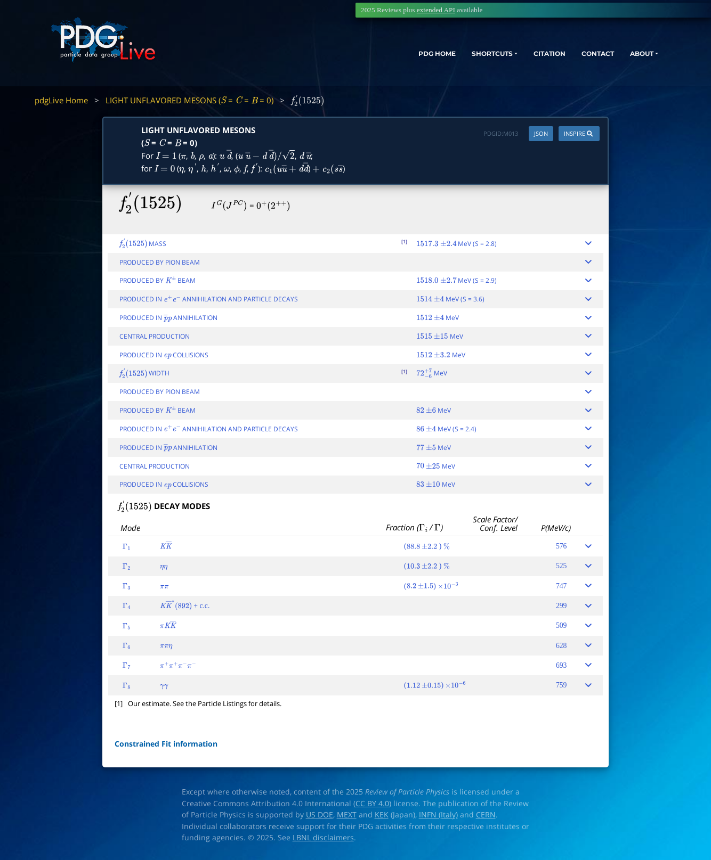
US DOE (319, 815)
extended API (436, 10)
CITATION (522, 57)
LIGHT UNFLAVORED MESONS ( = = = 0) (189, 100)
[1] (404, 241)
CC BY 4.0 (372, 803)
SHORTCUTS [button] (454, 57)
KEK (382, 815)
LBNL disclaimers (323, 837)
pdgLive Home (61, 100)
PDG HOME (389, 57)
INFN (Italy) (438, 815)
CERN (486, 815)
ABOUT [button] (628, 57)
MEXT (347, 815)
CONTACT (577, 57)
